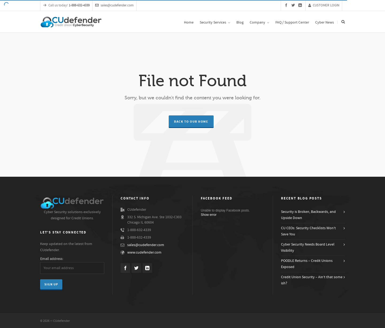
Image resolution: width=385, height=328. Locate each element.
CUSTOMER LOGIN (323, 5)
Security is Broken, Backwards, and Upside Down (308, 214)
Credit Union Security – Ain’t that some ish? (311, 280)
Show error (209, 215)
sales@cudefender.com (114, 5)
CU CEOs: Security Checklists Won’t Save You (308, 231)
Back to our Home (191, 121)
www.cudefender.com (144, 252)
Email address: (51, 259)
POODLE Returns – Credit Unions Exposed (307, 263)
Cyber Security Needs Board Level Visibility (307, 247)
